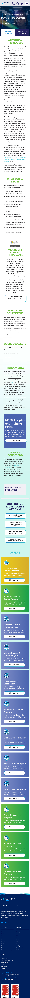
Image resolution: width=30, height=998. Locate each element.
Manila (18, 950)
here (11, 382)
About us (3, 936)
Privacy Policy (4, 958)
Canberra (18, 940)
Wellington (19, 946)
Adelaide (18, 942)
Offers (2, 938)
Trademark (4, 966)
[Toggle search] (17, 3)
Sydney (18, 932)
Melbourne (19, 934)
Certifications (4, 944)
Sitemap (3, 968)
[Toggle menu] (27, 3)
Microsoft (10, 14)
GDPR (2, 964)
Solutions (3, 934)
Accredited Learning (6, 950)
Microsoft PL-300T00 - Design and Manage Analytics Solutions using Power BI (15, 159)
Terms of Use (4, 962)
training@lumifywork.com (12, 974)
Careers (3, 940)
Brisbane (18, 936)
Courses (3, 14)
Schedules (4, 942)
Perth (17, 938)
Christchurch (19, 948)
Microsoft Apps (19, 14)
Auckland (18, 944)
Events (3, 946)
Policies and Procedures (7, 960)
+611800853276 (9, 980)
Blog (2, 948)
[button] (8, 32)
